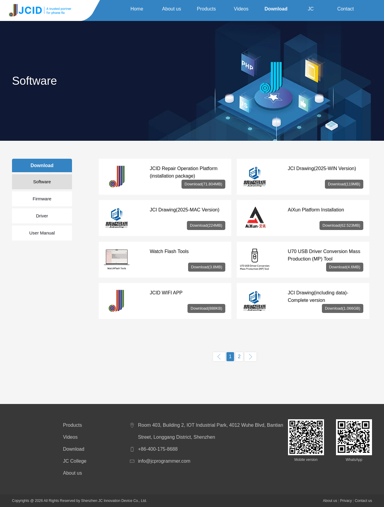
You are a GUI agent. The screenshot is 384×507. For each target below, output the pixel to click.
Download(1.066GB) (342, 308)
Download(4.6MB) (344, 267)
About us (171, 10)
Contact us (345, 11)
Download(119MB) (344, 184)
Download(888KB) (206, 308)
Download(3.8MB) (206, 267)
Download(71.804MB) (203, 184)
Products (206, 10)
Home (136, 10)
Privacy (346, 501)
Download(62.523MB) (341, 225)
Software (42, 181)
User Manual (42, 232)
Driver (42, 215)
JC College (311, 11)
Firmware (42, 198)
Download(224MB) (206, 225)
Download (276, 10)
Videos (241, 10)
